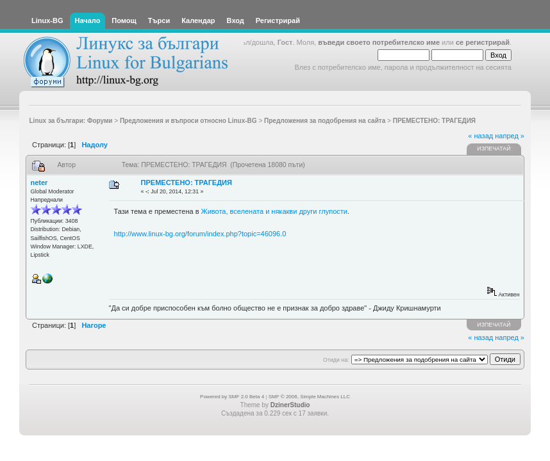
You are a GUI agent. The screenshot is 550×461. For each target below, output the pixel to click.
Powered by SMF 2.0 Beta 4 (232, 397)
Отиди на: (336, 360)
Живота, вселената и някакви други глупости (274, 211)
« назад (480, 136)
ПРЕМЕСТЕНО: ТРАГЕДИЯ (186, 182)
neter (39, 182)
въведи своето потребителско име (379, 42)
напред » (509, 136)
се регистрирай (483, 42)
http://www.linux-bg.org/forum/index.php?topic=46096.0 (200, 234)
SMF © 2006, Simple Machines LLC (309, 397)
